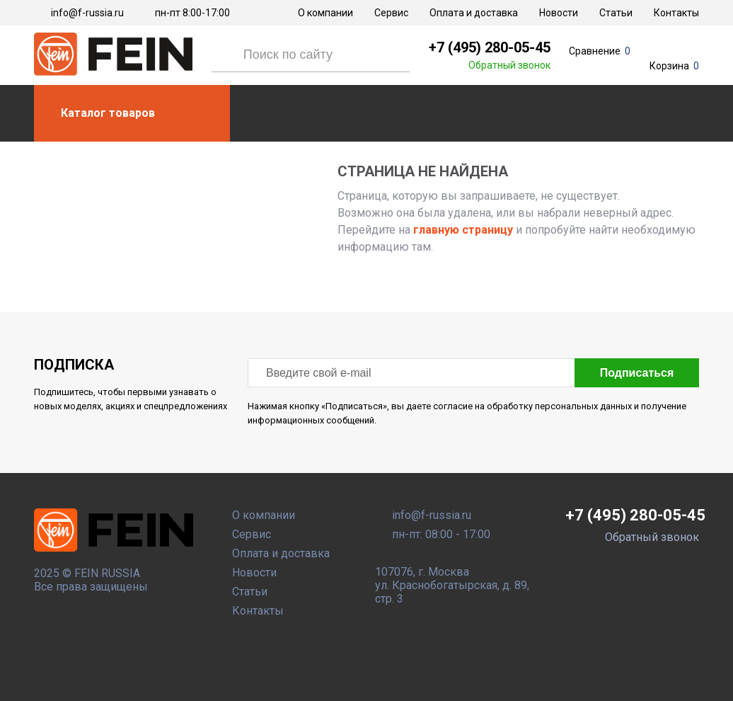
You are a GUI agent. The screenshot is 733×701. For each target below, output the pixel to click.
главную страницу (461, 229)
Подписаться (637, 373)
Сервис (391, 12)
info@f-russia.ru (87, 13)
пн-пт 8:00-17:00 (192, 13)
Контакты (676, 12)
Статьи (616, 12)
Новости (558, 12)
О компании (325, 12)
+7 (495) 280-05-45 (489, 47)
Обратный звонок (509, 65)
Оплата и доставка (473, 12)
